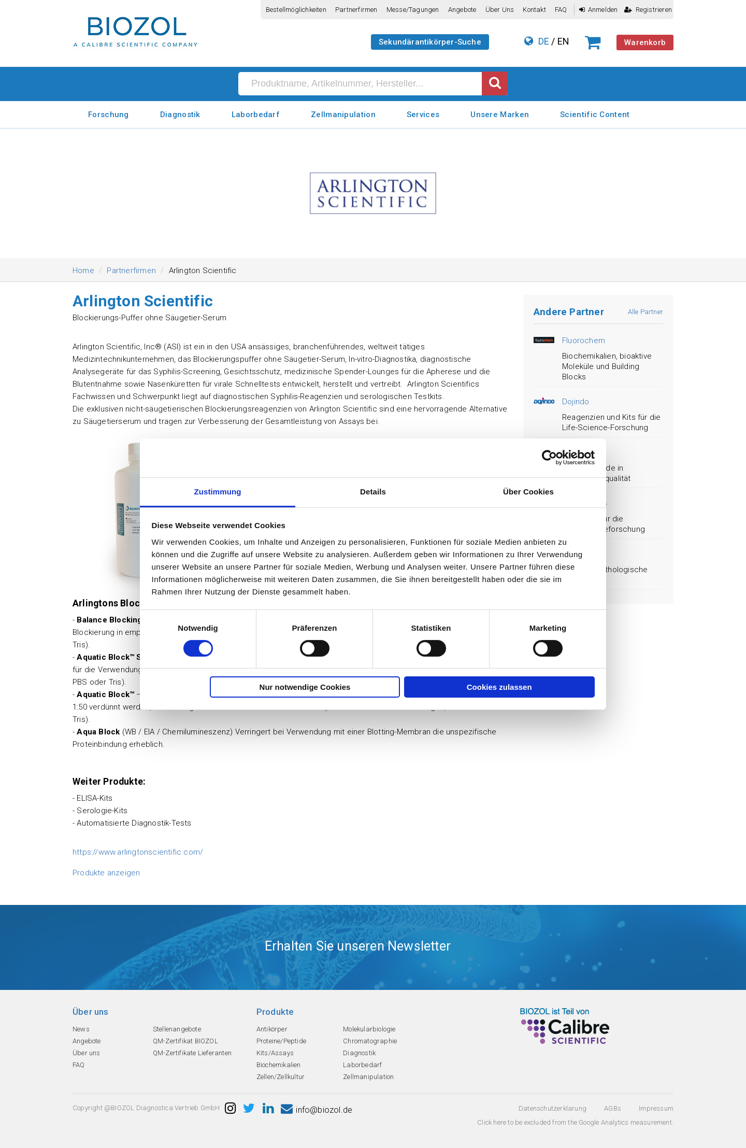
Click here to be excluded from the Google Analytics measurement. (575, 1122)
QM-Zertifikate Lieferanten (192, 1053)
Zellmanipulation (343, 114)
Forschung (108, 114)
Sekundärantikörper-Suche (430, 42)
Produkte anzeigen (106, 872)
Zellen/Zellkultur (280, 1077)
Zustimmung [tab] (217, 491)
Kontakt (534, 9)
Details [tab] (373, 491)
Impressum (656, 1108)
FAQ (561, 9)
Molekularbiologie (369, 1029)
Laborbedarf (256, 114)
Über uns (499, 9)
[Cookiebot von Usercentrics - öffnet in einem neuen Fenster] (549, 457)
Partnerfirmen (356, 9)
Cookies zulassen (499, 687)
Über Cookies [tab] (528, 491)
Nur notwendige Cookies (305, 687)
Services (423, 114)
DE (543, 41)
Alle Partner (645, 312)
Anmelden (598, 9)
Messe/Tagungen (412, 9)
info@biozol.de (316, 1110)
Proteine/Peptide (281, 1041)
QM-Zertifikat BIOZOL (185, 1041)
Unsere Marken (499, 114)
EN (563, 41)
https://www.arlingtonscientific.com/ (138, 852)
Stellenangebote (177, 1029)
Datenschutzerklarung (552, 1108)
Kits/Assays (275, 1053)
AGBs (612, 1108)
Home (83, 270)
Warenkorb (645, 42)
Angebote (462, 9)
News (81, 1029)
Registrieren (648, 9)
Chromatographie (370, 1041)
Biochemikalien (278, 1065)
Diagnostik (180, 114)
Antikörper (272, 1029)
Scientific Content (594, 114)
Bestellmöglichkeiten (296, 9)
